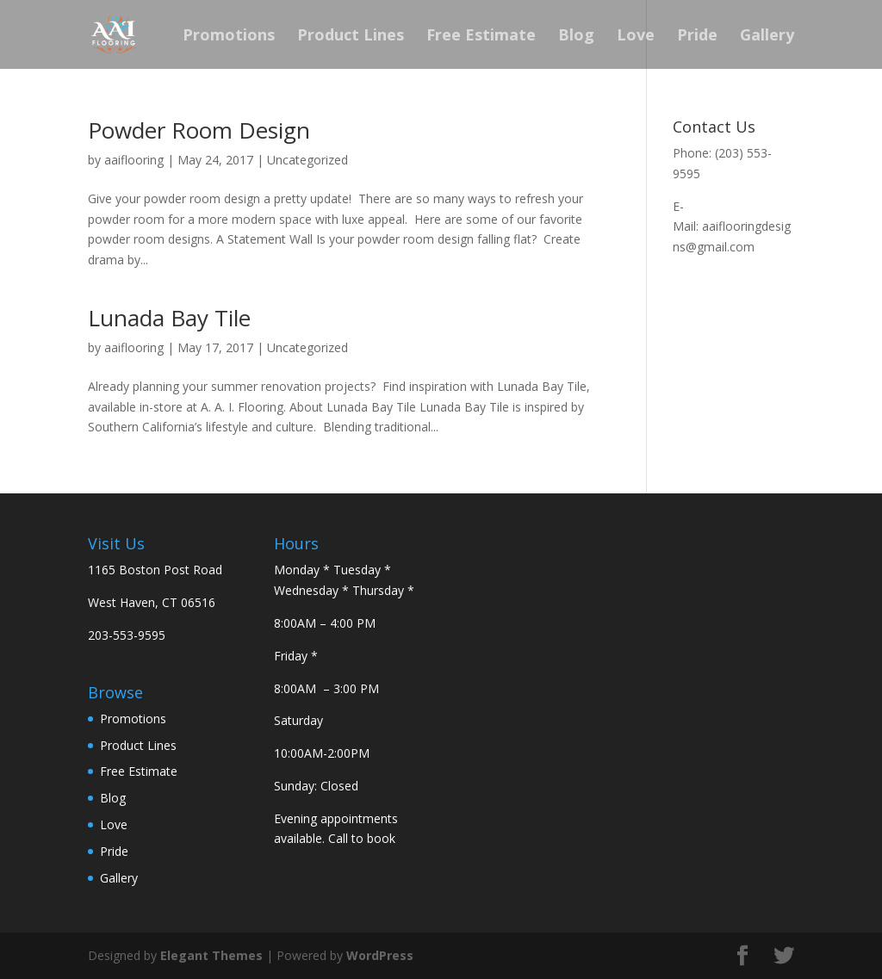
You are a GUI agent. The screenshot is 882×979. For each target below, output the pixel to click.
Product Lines (350, 36)
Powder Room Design (199, 130)
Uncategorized (307, 160)
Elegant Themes (211, 955)
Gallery (767, 36)
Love (636, 36)
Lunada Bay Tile (169, 317)
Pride (697, 36)
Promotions (229, 36)
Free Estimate (481, 36)
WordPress (379, 955)
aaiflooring (134, 160)
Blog (576, 36)
